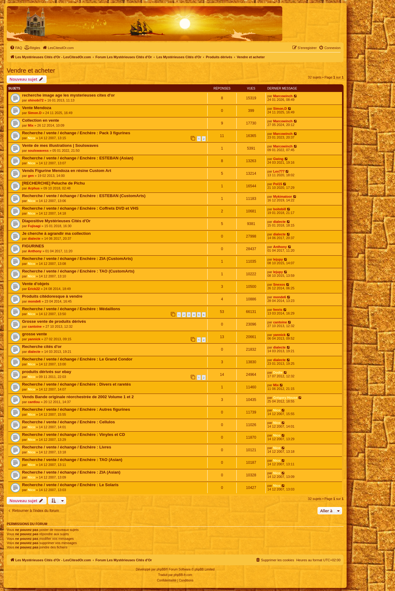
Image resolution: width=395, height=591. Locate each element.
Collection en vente (40, 120)
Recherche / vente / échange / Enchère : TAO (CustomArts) (78, 271)
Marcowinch (283, 96)
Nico (31, 138)
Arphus (34, 188)
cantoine (35, 326)
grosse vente (34, 334)
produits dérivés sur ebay (46, 371)
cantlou (34, 402)
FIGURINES (33, 246)
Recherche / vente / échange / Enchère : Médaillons (71, 309)
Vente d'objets (35, 283)
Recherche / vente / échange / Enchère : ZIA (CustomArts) (77, 258)
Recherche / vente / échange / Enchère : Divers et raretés (76, 384)
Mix (30, 125)
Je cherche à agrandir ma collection (56, 233)
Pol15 (277, 184)
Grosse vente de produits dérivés (54, 321)
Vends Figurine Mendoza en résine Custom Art (66, 170)
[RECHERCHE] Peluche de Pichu (53, 183)
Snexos (279, 284)
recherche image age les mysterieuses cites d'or (68, 95)
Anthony (35, 251)
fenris (277, 309)
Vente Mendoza (36, 107)
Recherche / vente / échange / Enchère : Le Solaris (70, 484)
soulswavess (38, 150)
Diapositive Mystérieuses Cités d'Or (56, 221)
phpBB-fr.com (183, 575)
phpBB (161, 569)
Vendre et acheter (31, 70)
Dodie (278, 372)
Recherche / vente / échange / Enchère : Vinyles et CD (73, 434)
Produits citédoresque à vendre (52, 296)
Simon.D (35, 113)
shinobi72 (35, 100)
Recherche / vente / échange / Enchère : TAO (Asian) (72, 459)
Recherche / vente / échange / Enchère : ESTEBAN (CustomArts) (83, 195)
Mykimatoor (282, 196)
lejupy (278, 259)
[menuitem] (16, 47)
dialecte (279, 221)
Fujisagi (34, 226)
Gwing (278, 159)
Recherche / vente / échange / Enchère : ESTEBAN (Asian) (78, 158)
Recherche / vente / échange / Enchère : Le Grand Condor (77, 359)
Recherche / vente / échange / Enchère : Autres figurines (76, 409)
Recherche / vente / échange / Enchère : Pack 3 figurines (76, 133)
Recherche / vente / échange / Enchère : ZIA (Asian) (71, 472)
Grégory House (285, 397)
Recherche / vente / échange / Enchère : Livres (66, 447)
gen (31, 175)
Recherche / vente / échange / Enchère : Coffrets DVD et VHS (80, 208)
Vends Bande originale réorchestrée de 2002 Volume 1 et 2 (78, 397)
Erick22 (34, 289)
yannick (34, 339)
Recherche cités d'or (42, 346)
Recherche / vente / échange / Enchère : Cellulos (68, 422)
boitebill (279, 209)
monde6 (34, 301)
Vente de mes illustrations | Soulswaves (60, 145)
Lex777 (278, 171)
